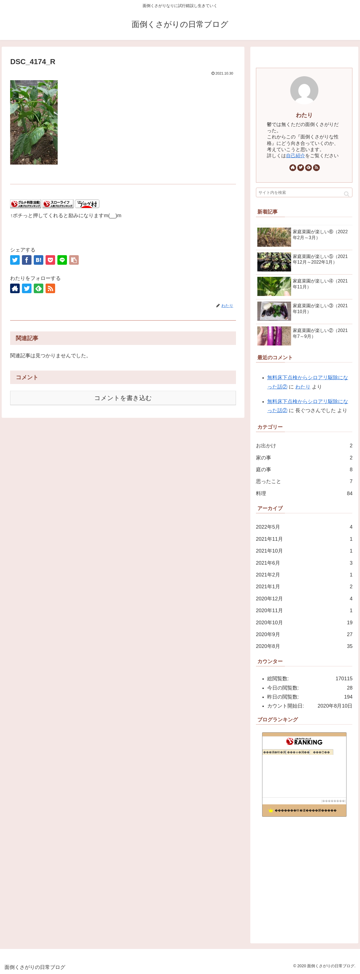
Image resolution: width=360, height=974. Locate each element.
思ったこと (304, 481)
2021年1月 (304, 586)
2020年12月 (304, 598)
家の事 (304, 457)
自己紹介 (295, 155)
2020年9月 (304, 634)
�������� (333, 800)
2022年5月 (304, 526)
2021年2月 (304, 574)
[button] (347, 194)
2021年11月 (304, 539)
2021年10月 (304, 550)
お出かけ (304, 445)
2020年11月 (304, 610)
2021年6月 (304, 562)
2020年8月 (304, 646)
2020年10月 (304, 622)
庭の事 (304, 469)
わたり (304, 115)
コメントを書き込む (123, 397)
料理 (304, 493)
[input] (304, 192)
